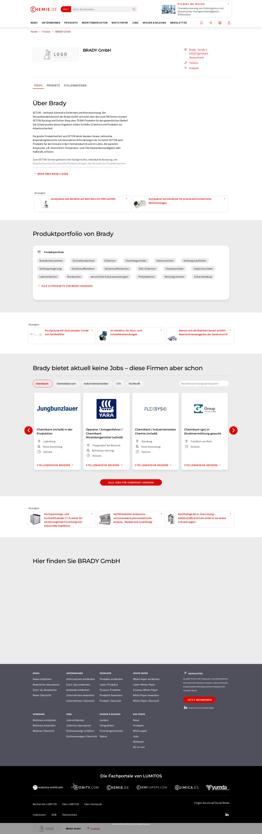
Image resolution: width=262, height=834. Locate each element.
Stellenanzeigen (75, 85)
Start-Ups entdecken (78, 684)
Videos (103, 736)
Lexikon (104, 720)
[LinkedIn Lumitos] (227, 814)
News (136, 720)
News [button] (34, 22)
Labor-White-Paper (144, 684)
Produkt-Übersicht (110, 700)
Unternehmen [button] (51, 22)
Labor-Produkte (109, 684)
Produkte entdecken (111, 679)
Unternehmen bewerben (80, 695)
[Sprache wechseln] (220, 23)
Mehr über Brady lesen (50, 173)
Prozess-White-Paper (145, 690)
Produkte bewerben (111, 695)
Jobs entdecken (75, 720)
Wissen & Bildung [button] (154, 22)
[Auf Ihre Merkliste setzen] (201, 23)
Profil (38, 85)
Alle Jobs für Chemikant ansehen (131, 482)
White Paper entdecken (146, 679)
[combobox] (204, 383)
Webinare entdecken (44, 720)
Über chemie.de (93, 804)
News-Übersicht (42, 695)
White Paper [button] (120, 22)
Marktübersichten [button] (95, 22)
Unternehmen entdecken (80, 679)
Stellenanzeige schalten (80, 730)
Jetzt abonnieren (199, 699)
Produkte (53, 85)
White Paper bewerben (146, 695)
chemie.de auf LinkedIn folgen (198, 708)
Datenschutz (69, 814)
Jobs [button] (135, 22)
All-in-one (139, 747)
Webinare (138, 741)
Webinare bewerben (44, 725)
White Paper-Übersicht (146, 700)
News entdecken (42, 679)
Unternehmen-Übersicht (80, 700)
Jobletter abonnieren (78, 725)
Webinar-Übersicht (43, 730)
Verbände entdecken (77, 690)
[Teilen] (210, 23)
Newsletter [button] (178, 22)
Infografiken (107, 725)
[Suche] (134, 9)
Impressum (39, 814)
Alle (65, 9)
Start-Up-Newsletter (45, 690)
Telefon (190, 62)
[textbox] (204, 384)
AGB (54, 814)
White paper (140, 730)
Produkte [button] (71, 22)
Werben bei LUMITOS (45, 804)
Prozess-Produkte (110, 690)
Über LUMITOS (70, 804)
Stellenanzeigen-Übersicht (81, 736)
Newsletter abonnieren (46, 684)
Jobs (136, 736)
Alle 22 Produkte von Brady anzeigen (64, 285)
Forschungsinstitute (111, 730)
